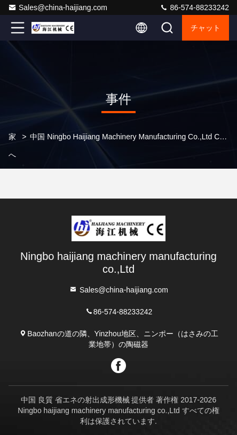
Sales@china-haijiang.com (57, 7)
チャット (205, 27)
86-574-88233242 (194, 7)
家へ (12, 145)
